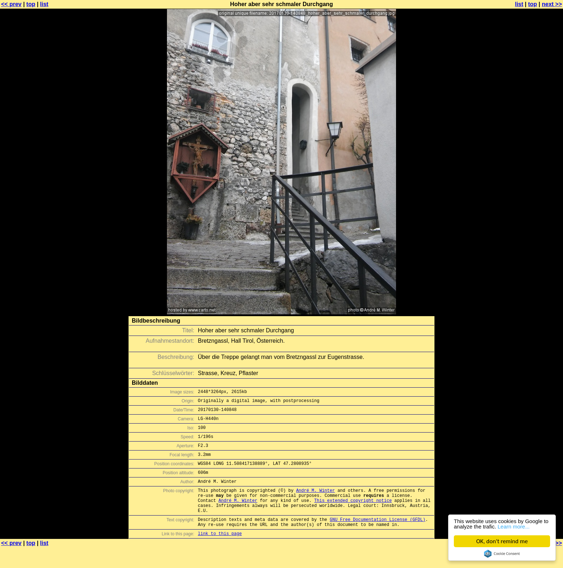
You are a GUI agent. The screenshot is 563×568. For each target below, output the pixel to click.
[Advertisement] (534, 178)
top (30, 4)
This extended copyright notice (353, 515)
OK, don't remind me (502, 541)
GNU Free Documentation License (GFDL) (377, 538)
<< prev (11, 4)
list (44, 4)
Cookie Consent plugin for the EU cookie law (502, 554)
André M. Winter (315, 503)
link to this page (220, 554)
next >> (552, 4)
